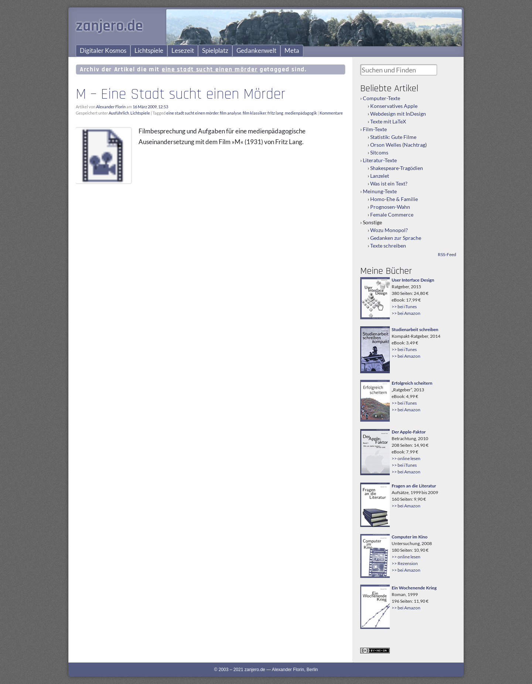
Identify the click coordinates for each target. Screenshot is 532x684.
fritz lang (275, 112)
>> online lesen (406, 458)
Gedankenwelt (256, 50)
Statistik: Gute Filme (393, 137)
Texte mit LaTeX (388, 121)
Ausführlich (119, 112)
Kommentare (331, 112)
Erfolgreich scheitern (412, 383)
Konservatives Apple (393, 106)
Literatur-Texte (380, 160)
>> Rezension (405, 563)
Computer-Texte (381, 98)
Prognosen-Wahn (390, 207)
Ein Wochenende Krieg (414, 588)
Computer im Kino (409, 537)
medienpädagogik (301, 112)
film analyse (230, 112)
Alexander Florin (111, 106)
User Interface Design (413, 280)
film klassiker (254, 112)
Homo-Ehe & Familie (394, 199)
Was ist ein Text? (388, 183)
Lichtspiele (148, 50)
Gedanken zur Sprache (395, 238)
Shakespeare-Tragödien (396, 168)
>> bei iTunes (404, 306)
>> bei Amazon (406, 313)
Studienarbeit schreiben (415, 329)
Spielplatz (215, 50)
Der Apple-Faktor (409, 432)
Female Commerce (391, 214)
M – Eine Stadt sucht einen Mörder (181, 94)
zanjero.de (109, 26)
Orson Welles (385, 145)
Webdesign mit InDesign (398, 113)
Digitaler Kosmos (103, 50)
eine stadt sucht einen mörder (192, 112)
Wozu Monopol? (389, 230)
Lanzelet (379, 176)
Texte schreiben (388, 245)
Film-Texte (375, 129)
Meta (291, 50)
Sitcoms (379, 152)
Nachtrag (414, 145)
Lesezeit (182, 50)
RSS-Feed (447, 254)
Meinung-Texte (380, 191)
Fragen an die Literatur (414, 486)
